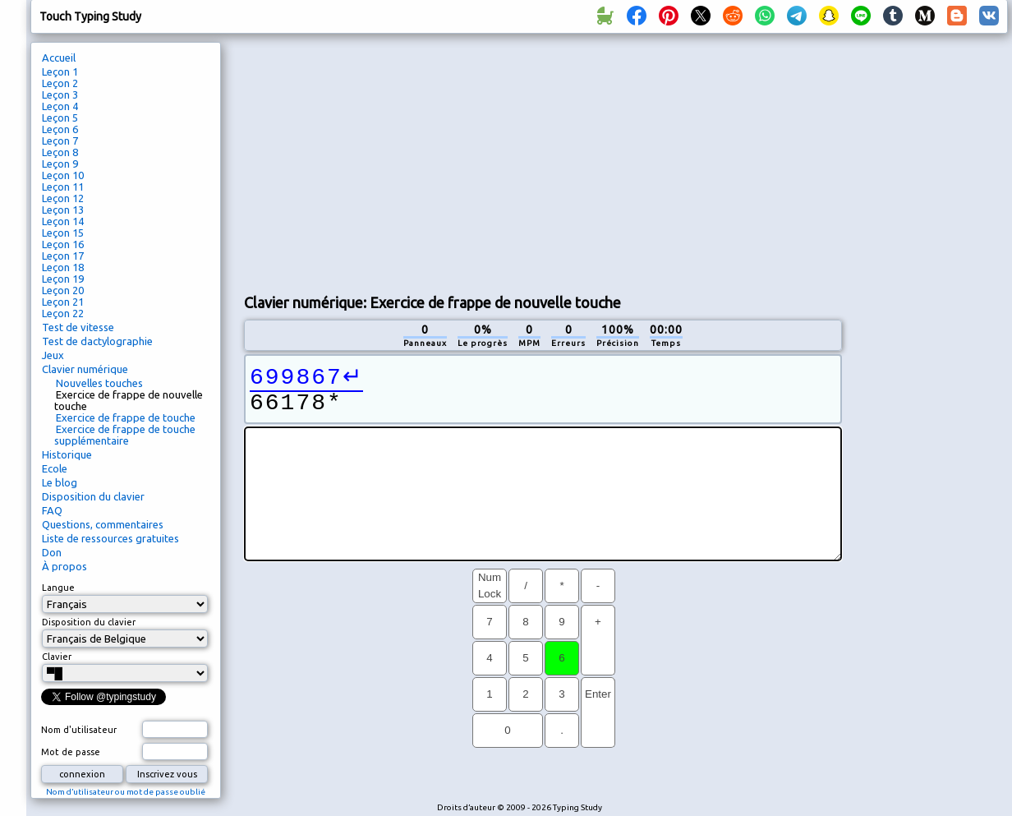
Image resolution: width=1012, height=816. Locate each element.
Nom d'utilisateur (79, 730)
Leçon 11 (63, 186)
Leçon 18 (63, 267)
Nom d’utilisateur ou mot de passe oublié (125, 791)
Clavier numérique (85, 369)
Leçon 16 (63, 244)
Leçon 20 (63, 290)
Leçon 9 (60, 163)
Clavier (56, 657)
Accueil (59, 57)
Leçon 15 (63, 232)
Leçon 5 (60, 117)
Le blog (59, 482)
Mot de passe (70, 752)
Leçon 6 (60, 129)
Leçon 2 (60, 83)
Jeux (53, 355)
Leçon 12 (63, 198)
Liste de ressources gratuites (110, 538)
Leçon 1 (60, 71)
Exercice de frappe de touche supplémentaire (125, 434)
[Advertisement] (387, 161)
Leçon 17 (63, 255)
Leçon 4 (60, 106)
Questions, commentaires (102, 524)
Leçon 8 (60, 152)
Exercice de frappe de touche (126, 417)
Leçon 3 (60, 94)
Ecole (54, 468)
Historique (67, 454)
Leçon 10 (63, 175)
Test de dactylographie (97, 341)
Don (52, 552)
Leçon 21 (63, 301)
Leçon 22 (63, 313)
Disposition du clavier (93, 496)
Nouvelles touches (99, 383)
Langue (58, 587)
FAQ (52, 510)
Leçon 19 (63, 278)
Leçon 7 (60, 140)
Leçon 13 (63, 209)
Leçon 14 (63, 221)
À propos (64, 566)
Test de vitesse (78, 327)
